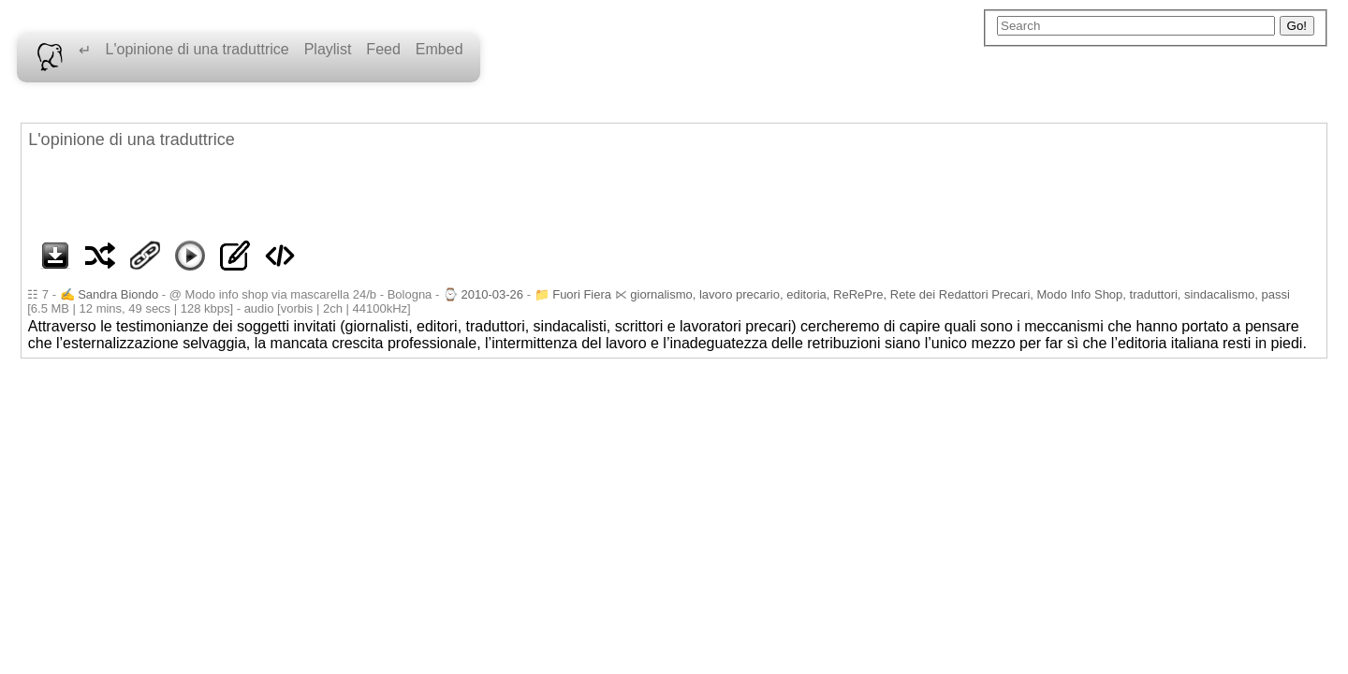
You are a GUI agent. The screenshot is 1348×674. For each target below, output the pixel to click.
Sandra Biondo (118, 294)
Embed (439, 49)
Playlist (328, 49)
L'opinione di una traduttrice (197, 49)
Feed (383, 49)
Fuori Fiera (581, 294)
